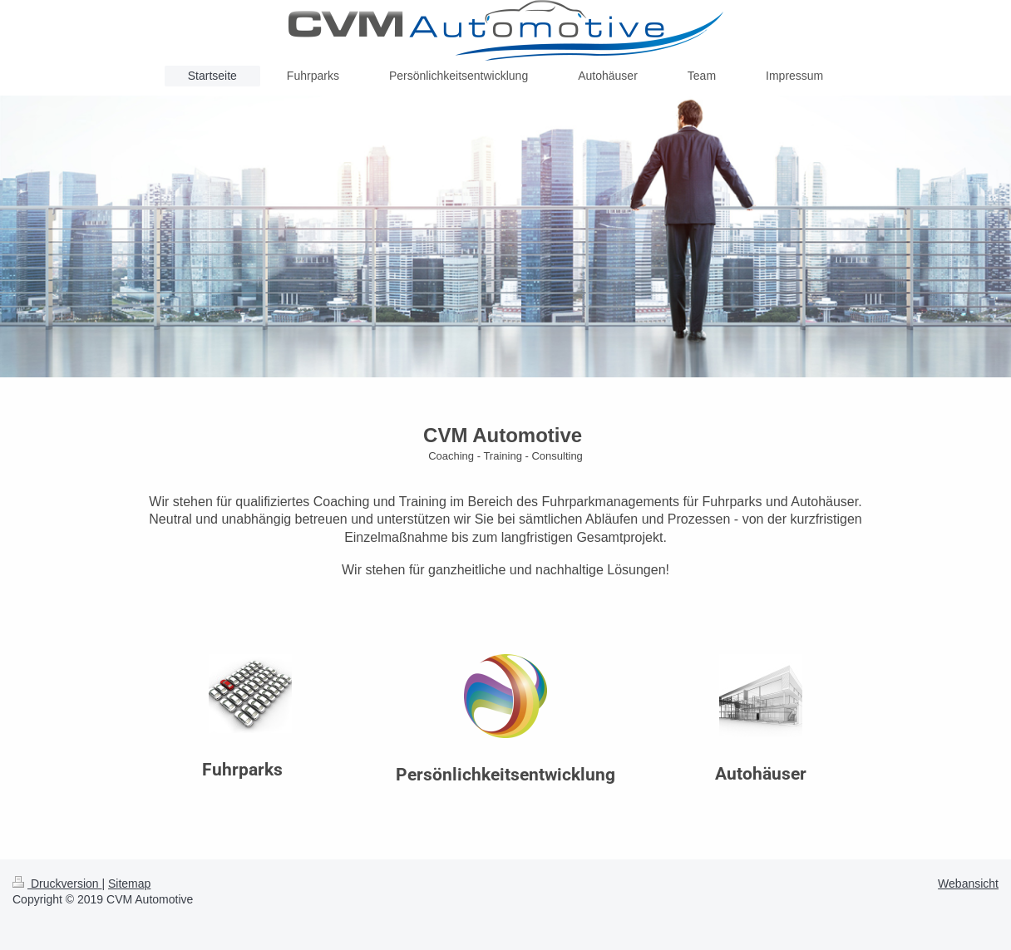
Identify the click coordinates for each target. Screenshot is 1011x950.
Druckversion (56, 883)
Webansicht (968, 883)
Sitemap (129, 883)
